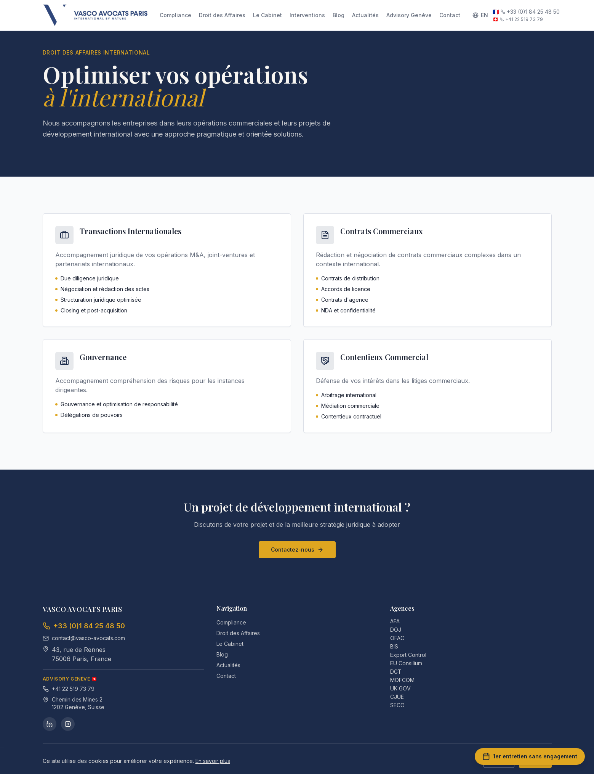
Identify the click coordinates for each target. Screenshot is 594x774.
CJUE (400, 697)
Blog (338, 15)
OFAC (400, 638)
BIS (397, 646)
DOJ (398, 629)
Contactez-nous (297, 549)
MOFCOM (405, 680)
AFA (398, 621)
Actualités (365, 15)
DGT (399, 671)
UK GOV (403, 688)
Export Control (411, 655)
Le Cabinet (267, 15)
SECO (400, 705)
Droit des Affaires (222, 15)
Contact (449, 15)
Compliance (175, 15)
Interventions (307, 15)
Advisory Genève (409, 15)
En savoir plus (212, 761)
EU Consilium (409, 663)
